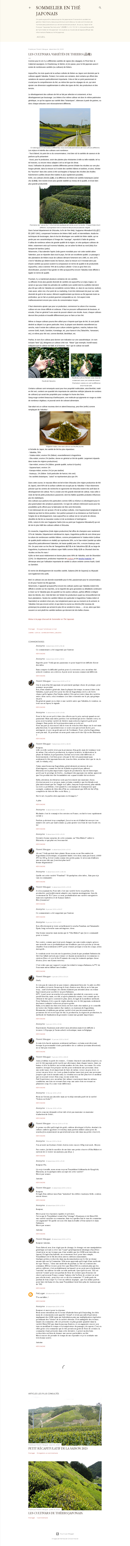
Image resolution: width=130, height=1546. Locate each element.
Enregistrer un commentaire (47, 1453)
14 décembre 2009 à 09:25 (61, 887)
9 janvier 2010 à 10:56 (53, 1024)
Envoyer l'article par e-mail (47, 629)
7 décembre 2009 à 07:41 (61, 681)
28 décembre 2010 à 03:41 (55, 1205)
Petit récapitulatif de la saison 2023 (58, 1448)
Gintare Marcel (72, 1539)
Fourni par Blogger (65, 1533)
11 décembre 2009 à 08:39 (61, 744)
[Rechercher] (100, 7)
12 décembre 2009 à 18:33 (55, 810)
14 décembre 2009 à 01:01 (61, 849)
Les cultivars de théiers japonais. (55, 1513)
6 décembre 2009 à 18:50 (55, 659)
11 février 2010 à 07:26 (60, 1124)
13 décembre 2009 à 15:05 (55, 834)
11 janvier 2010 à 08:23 (60, 1057)
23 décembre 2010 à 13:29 (55, 1161)
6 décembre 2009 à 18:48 (55, 646)
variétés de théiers (47, 633)
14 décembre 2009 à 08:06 (56, 872)
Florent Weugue (43, 681)
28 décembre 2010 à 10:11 (55, 1293)
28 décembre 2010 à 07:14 (61, 1239)
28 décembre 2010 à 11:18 (55, 1306)
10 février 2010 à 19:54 (54, 1108)
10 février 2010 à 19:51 (53, 1093)
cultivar (37, 633)
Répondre (40, 654)
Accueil (41, 37)
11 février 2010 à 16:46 (53, 1141)
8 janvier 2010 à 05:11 (53, 922)
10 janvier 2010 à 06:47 (60, 1039)
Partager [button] (31, 629)
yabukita (58, 633)
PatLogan (40, 1293)
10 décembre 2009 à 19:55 (55, 712)
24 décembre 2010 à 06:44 (61, 1188)
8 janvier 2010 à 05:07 (54, 909)
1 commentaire (42, 1518)
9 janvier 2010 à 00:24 (60, 977)
